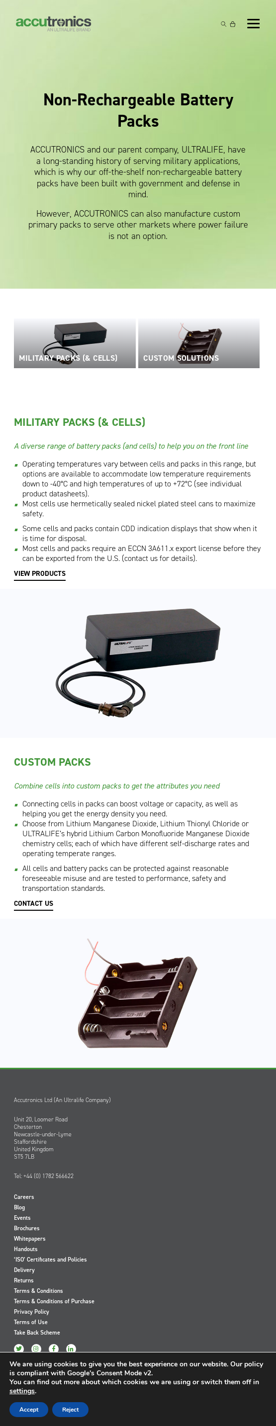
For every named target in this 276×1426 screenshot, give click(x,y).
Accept (28, 1410)
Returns (24, 1280)
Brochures (27, 1228)
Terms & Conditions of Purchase (54, 1301)
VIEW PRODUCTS (40, 573)
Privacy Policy (31, 1312)
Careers (24, 1197)
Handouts (26, 1249)
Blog (19, 1207)
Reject (70, 1410)
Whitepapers (30, 1239)
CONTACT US (33, 903)
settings (22, 1391)
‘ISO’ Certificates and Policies (50, 1260)
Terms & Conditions (38, 1291)
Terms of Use (31, 1322)
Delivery (24, 1270)
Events (22, 1218)
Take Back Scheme (37, 1333)
